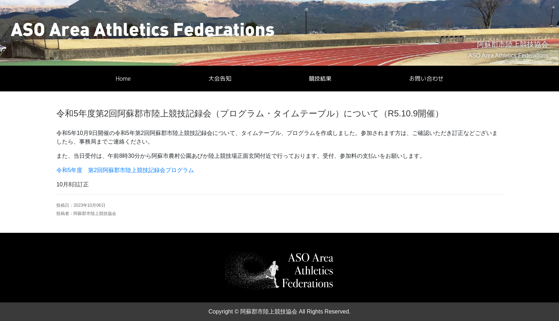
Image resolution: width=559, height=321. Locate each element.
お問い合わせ (426, 78)
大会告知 (220, 78)
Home (123, 78)
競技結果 (320, 78)
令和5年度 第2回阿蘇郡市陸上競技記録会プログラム (125, 170)
